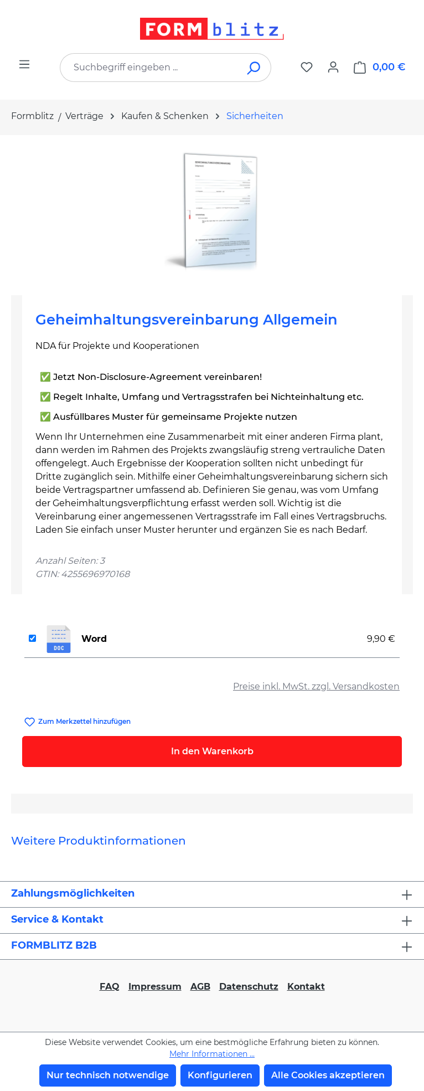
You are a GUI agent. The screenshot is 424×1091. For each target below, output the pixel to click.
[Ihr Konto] (333, 67)
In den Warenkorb (212, 751)
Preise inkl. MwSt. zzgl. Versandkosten (316, 686)
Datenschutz (248, 986)
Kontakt (306, 986)
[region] (212, 210)
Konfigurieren (220, 1075)
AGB (200, 986)
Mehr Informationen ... (212, 1054)
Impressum (155, 986)
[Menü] (24, 64)
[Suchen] (254, 67)
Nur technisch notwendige (107, 1075)
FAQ (110, 986)
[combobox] (149, 67)
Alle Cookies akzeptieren (328, 1075)
